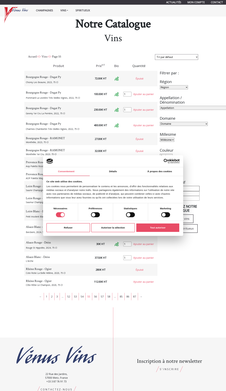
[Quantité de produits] (127, 94)
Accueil (32, 57)
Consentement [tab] (66, 171)
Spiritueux (83, 10)
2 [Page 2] (51, 296)
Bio (116, 66)
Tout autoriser (158, 227)
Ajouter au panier (143, 94)
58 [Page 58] (108, 296)
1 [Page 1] (46, 296)
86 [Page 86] (127, 296)
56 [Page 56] (95, 296)
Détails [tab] (113, 171)
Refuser (68, 227)
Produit (58, 66)
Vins (44, 57)
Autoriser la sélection (113, 227)
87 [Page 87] (134, 296)
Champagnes (44, 10)
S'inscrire (169, 369)
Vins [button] (63, 10)
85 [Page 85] (121, 296)
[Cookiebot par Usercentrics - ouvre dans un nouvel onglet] (166, 161)
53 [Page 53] (75, 296)
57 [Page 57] (102, 296)
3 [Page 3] (57, 296)
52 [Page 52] (68, 296)
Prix (100, 66)
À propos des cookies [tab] (159, 171)
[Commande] (176, 57)
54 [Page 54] (82, 296)
